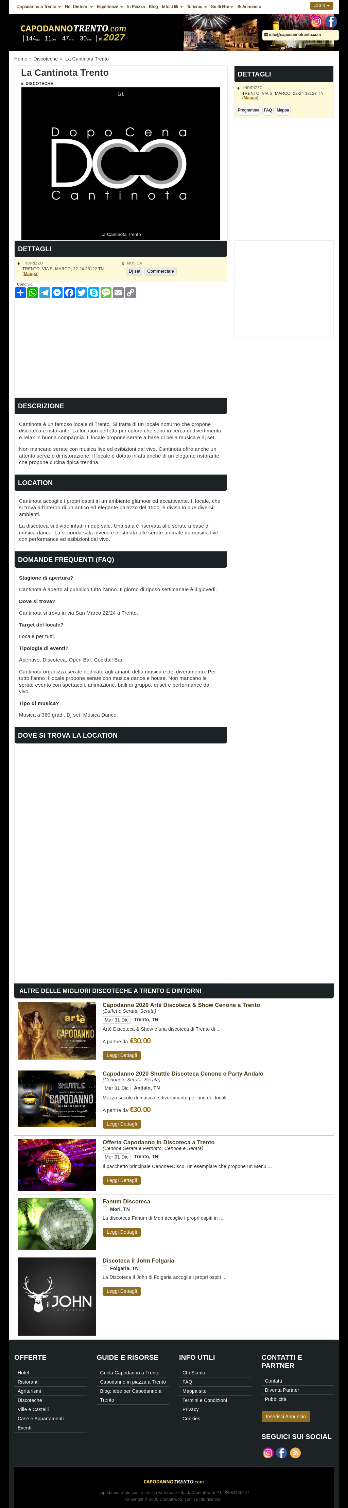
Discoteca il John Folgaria (138, 1260)
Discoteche (39, 83)
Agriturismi (29, 1391)
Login (322, 5)
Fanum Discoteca (126, 1201)
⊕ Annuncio (249, 6)
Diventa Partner (282, 1390)
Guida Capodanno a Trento (130, 1372)
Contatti (273, 1381)
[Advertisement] (121, 347)
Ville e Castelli (33, 1409)
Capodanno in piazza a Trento (133, 1382)
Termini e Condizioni (204, 1400)
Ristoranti (28, 1382)
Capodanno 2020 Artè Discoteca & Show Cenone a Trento (181, 1005)
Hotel (23, 1372)
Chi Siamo (193, 1372)
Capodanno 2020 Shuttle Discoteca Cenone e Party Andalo (183, 1073)
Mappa (250, 98)
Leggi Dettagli (122, 1055)
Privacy (190, 1409)
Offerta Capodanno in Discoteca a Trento (159, 1142)
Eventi (24, 1427)
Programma (248, 110)
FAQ (268, 110)
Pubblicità (275, 1399)
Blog (153, 6)
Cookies (191, 1418)
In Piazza (136, 6)
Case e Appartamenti (41, 1418)
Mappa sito (194, 1391)
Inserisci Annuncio (286, 1416)
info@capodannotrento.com (292, 34)
